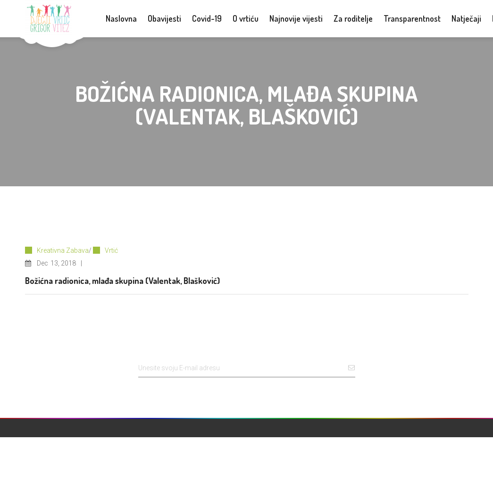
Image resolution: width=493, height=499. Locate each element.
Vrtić (111, 250)
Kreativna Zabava (63, 250)
